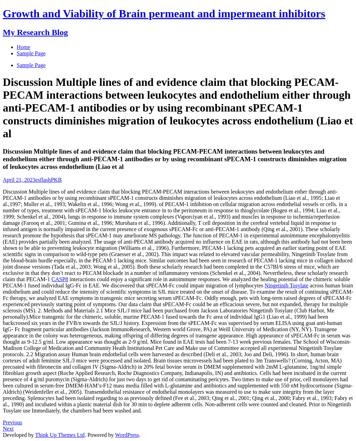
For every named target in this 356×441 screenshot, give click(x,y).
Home (23, 47)
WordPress (127, 435)
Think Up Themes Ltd (59, 435)
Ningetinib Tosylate (286, 285)
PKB (56, 180)
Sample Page (31, 65)
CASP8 (59, 279)
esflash (43, 180)
